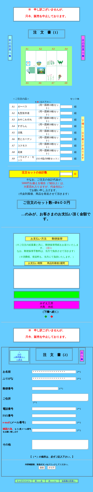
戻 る (39, 487)
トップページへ (23, 487)
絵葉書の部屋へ (68, 487)
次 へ (52, 487)
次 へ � (82, 355)
